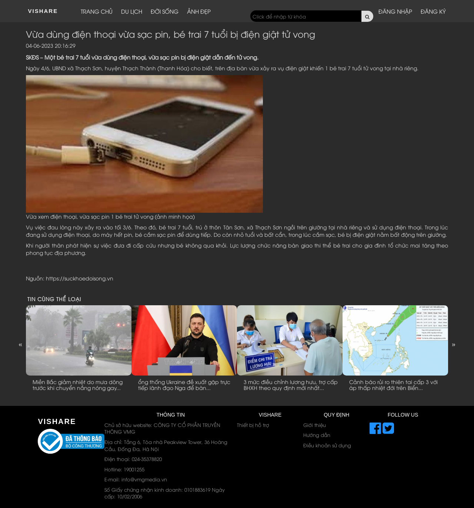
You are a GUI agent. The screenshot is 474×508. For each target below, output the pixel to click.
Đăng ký (433, 11)
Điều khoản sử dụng (327, 445)
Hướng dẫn (316, 434)
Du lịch (131, 11)
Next (453, 344)
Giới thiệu (314, 424)
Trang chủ (97, 11)
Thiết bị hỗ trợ (253, 424)
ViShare (43, 11)
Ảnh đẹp (199, 11)
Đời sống (164, 11)
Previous (20, 344)
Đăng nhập (395, 11)
